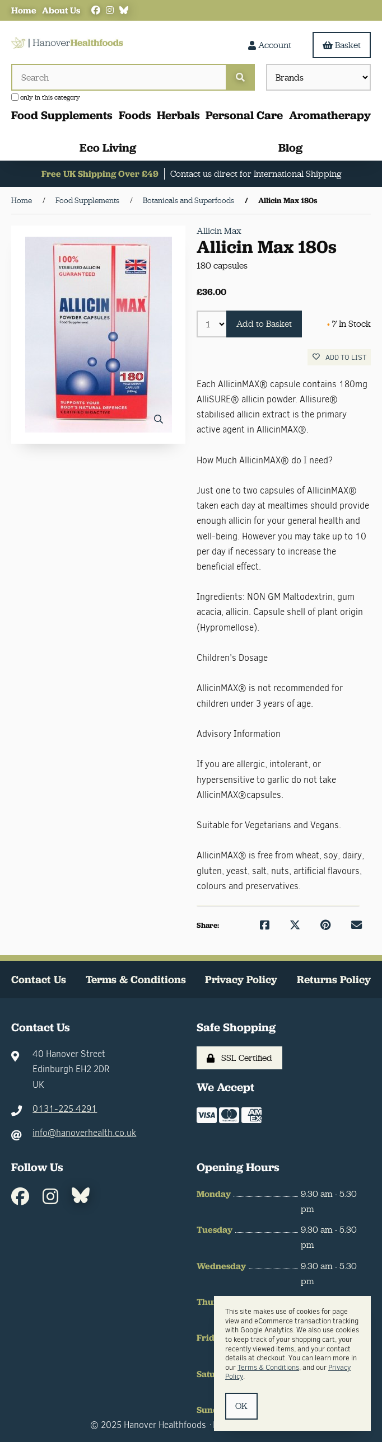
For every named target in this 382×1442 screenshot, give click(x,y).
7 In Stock (349, 324)
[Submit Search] (240, 77)
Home (23, 10)
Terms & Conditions (136, 980)
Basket (342, 45)
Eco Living (108, 147)
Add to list (339, 357)
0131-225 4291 (64, 1109)
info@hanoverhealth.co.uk (84, 1133)
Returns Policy (334, 980)
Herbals (178, 115)
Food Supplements (62, 115)
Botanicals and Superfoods (188, 200)
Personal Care (244, 115)
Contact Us (38, 980)
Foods (135, 115)
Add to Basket (264, 324)
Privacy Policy (241, 980)
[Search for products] (118, 77)
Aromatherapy (330, 115)
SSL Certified (239, 1058)
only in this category (45, 97)
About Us (61, 10)
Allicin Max (219, 231)
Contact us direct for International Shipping (255, 174)
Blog (290, 147)
